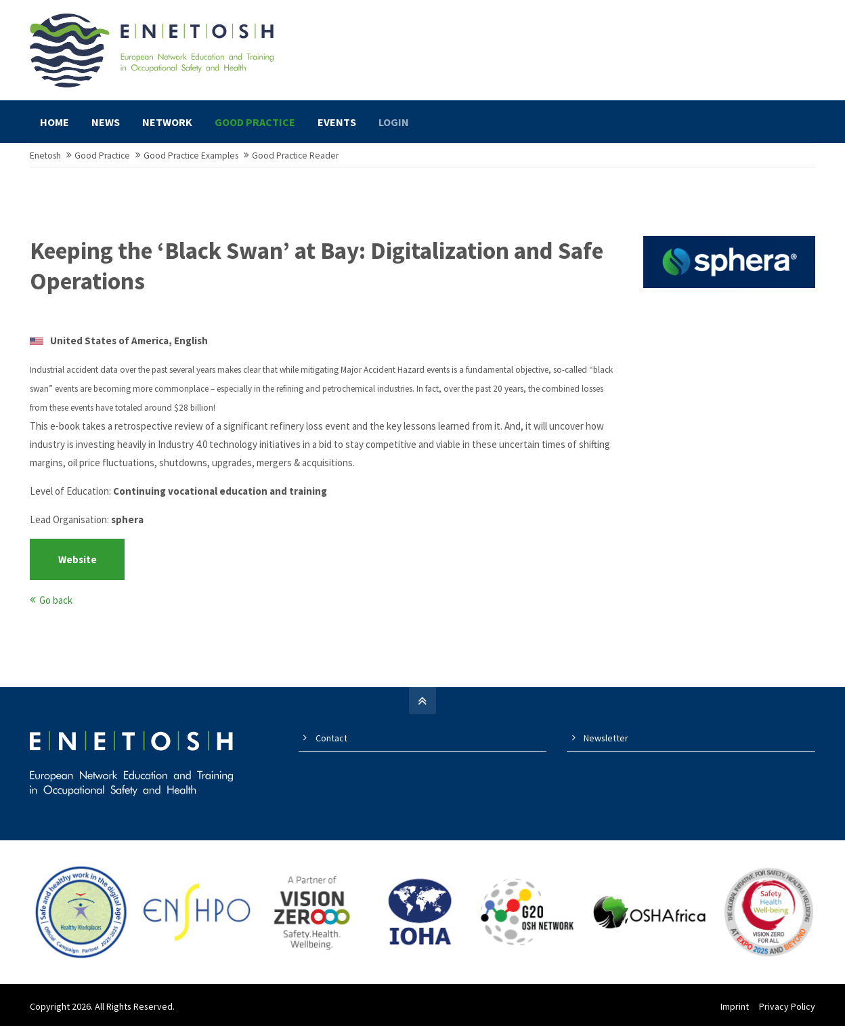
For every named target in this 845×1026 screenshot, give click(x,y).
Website (77, 559)
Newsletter (606, 738)
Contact (331, 738)
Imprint (734, 1006)
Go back (55, 600)
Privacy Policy (787, 1006)
